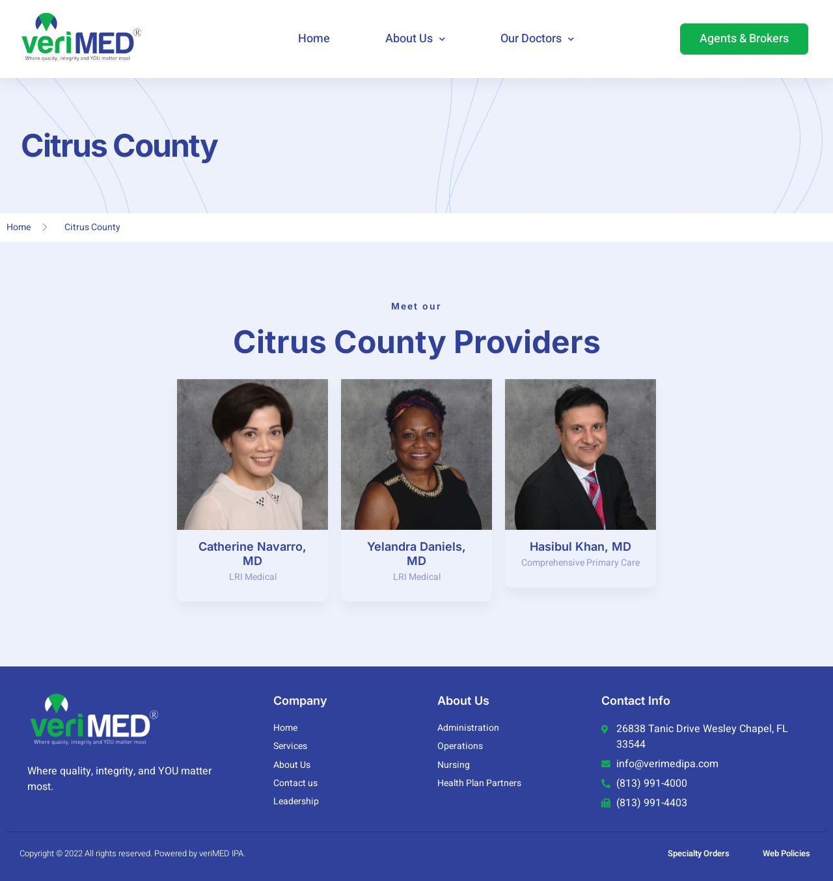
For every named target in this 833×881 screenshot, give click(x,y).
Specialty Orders (699, 854)
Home (314, 38)
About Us (415, 39)
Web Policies (786, 854)
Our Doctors (537, 39)
